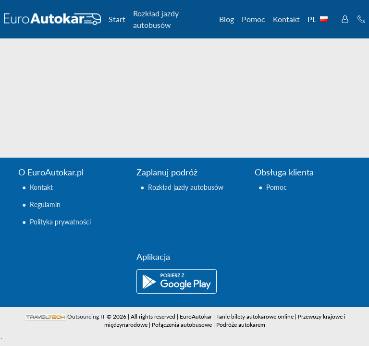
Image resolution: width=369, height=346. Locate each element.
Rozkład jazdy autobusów (156, 19)
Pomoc (253, 19)
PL (320, 19)
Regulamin (45, 204)
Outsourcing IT (86, 316)
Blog (226, 19)
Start (117, 19)
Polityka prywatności (60, 222)
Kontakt (286, 19)
